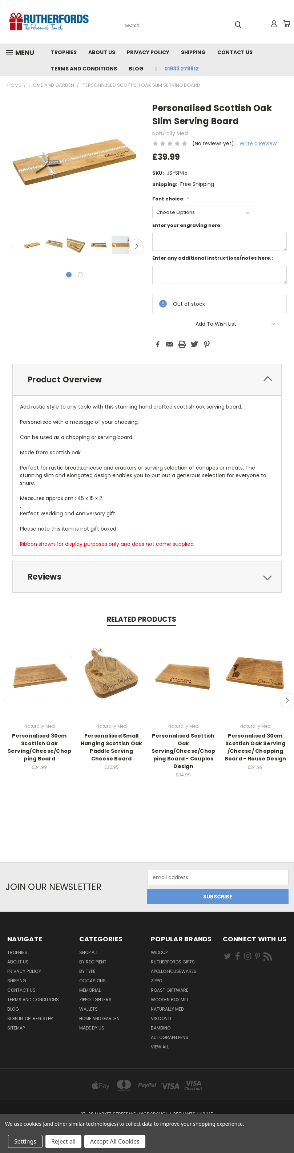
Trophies (64, 52)
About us (101, 52)
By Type (87, 971)
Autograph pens (169, 1037)
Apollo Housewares (174, 971)
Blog (136, 68)
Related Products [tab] (141, 619)
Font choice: (171, 198)
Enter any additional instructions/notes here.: (212, 258)
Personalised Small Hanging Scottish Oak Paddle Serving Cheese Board (111, 747)
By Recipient (92, 962)
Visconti (161, 1018)
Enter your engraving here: (187, 225)
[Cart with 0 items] (286, 23)
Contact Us (235, 52)
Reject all (63, 1141)
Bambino (160, 1028)
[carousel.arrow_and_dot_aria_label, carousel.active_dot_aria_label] (69, 274)
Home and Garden (99, 1018)
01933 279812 (181, 68)
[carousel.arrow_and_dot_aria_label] (80, 274)
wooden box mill (170, 999)
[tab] (147, 379)
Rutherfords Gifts (173, 962)
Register (43, 1018)
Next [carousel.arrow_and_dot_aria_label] (136, 246)
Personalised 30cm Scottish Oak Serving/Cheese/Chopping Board (40, 747)
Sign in (15, 1018)
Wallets (88, 1009)
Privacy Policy (148, 52)
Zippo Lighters (95, 999)
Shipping (193, 52)
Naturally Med (167, 1009)
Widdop (159, 952)
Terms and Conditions (84, 68)
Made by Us (91, 1028)
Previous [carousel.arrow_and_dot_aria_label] (12, 246)
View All (160, 1047)
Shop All (88, 952)
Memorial (90, 990)
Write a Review (258, 143)
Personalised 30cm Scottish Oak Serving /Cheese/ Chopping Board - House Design (255, 747)
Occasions (92, 981)
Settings (25, 1141)
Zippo (156, 981)
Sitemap (16, 1028)
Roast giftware (169, 990)
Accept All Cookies (115, 1141)
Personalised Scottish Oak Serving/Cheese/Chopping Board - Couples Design (184, 751)
